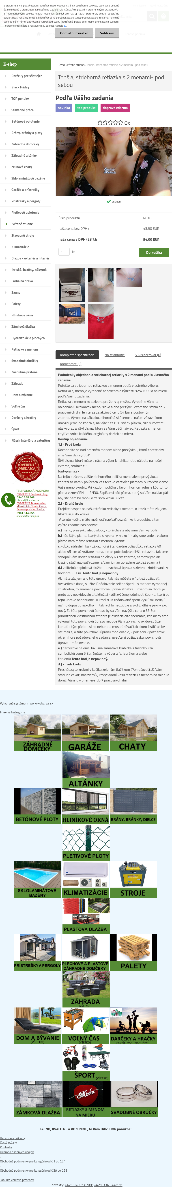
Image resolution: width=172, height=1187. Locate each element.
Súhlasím (106, 33)
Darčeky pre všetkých (26, 75)
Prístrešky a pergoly (26, 201)
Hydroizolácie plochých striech (28, 339)
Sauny (15, 292)
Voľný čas (18, 406)
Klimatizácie (20, 246)
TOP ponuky (20, 98)
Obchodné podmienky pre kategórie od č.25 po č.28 (33, 1170)
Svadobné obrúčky (24, 360)
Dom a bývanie (22, 394)
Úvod (61, 65)
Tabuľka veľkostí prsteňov (17, 1179)
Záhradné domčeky (25, 144)
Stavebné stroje (22, 235)
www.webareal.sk (41, 703)
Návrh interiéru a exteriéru (30, 440)
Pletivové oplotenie (25, 212)
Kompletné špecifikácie (77, 354)
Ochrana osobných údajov (17, 1151)
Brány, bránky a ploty (26, 132)
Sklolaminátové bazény (28, 178)
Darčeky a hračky (23, 417)
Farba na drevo (22, 281)
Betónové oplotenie (25, 121)
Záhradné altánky (24, 155)
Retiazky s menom (24, 349)
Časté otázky (8, 1142)
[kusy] (64, 252)
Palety (16, 303)
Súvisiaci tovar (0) (148, 354)
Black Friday (20, 87)
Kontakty (6, 1147)
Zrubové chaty (21, 166)
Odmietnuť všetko (72, 33)
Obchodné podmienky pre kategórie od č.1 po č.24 (32, 1161)
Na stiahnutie (115, 354)
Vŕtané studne (22, 223)
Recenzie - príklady (12, 1138)
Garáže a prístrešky (25, 189)
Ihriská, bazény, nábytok (29, 269)
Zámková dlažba (23, 326)
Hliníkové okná (22, 315)
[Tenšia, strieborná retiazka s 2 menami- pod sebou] (114, 129)
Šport (15, 429)
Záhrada (17, 383)
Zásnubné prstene (24, 372)
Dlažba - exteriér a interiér (30, 258)
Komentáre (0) (70, 363)
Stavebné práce (22, 110)
